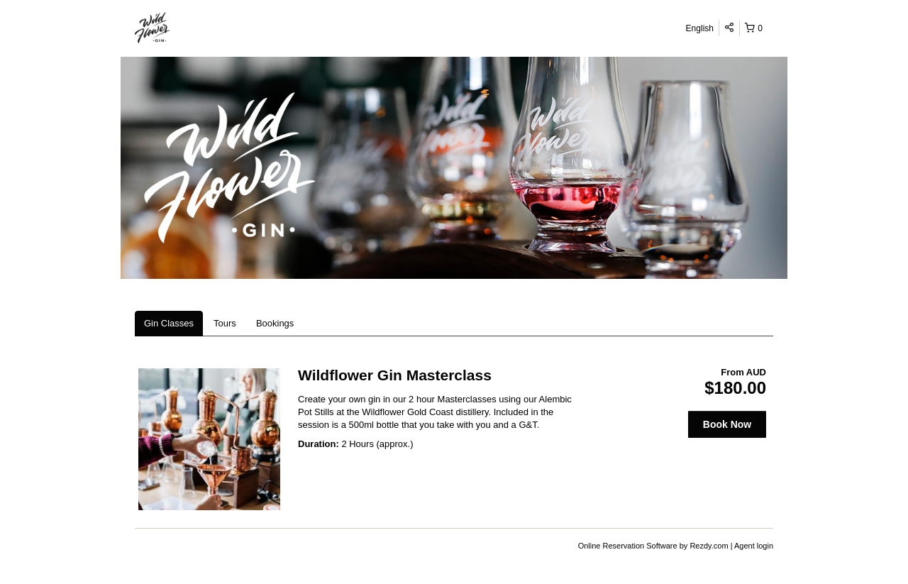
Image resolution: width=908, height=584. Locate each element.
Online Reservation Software (627, 545)
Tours (225, 323)
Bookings (275, 323)
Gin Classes (169, 323)
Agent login (753, 545)
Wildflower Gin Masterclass (395, 375)
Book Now (727, 424)
